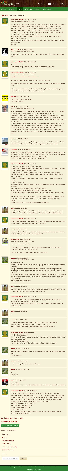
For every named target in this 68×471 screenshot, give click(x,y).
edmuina (13, 258)
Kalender (37, 9)
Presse (51, 467)
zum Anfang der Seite (16, 418)
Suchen (23, 458)
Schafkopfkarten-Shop (32, 467)
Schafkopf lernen (21, 467)
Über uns (46, 467)
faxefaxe (13, 139)
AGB (62, 467)
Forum (20, 9)
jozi (12, 380)
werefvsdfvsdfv (15, 239)
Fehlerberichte (6, 444)
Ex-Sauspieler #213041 (17, 62)
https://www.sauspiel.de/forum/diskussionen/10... (25, 77)
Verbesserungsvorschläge (9, 447)
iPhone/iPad (8, 467)
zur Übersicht (5, 418)
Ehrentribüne (28, 9)
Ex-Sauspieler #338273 (17, 72)
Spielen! (3, 9)
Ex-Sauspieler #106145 (17, 19)
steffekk (13, 107)
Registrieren (41, 4)
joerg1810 (13, 96)
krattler (12, 208)
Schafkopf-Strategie (8, 440)
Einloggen (63, 4)
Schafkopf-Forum (9, 422)
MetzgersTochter (15, 49)
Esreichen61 (14, 149)
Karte (40, 467)
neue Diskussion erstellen (10, 426)
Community (12, 9)
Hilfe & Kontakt (46, 9)
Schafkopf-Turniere (7, 450)
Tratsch (4, 15)
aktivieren (52, 4)
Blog (14, 467)
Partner (57, 467)
